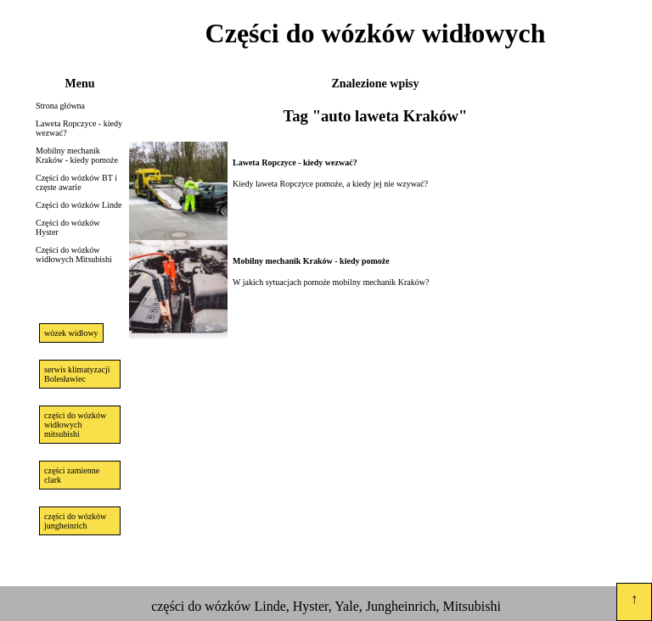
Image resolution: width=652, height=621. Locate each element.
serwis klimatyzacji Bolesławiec (77, 374)
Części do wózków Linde (78, 205)
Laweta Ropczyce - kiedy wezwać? (79, 128)
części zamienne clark (71, 475)
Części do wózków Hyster (68, 227)
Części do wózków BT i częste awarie (76, 182)
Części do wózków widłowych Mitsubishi (74, 254)
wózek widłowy (71, 333)
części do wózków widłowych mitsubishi (75, 425)
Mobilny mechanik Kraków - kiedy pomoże (77, 155)
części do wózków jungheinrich (75, 521)
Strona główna (60, 105)
